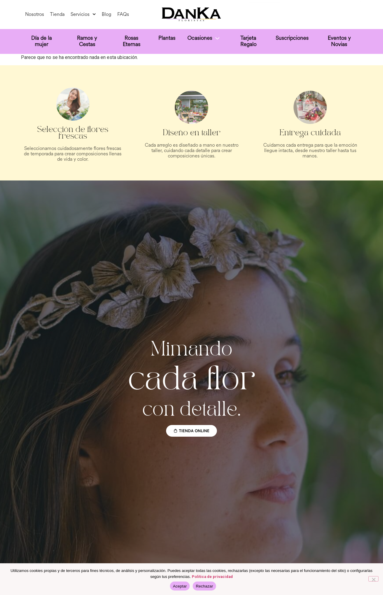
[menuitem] (204, 39)
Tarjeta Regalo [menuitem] (248, 41)
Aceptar (180, 586)
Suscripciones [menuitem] (292, 38)
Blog (106, 14)
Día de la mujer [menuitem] (41, 41)
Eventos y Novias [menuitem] (339, 41)
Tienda (57, 14)
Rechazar (204, 586)
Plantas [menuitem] (166, 38)
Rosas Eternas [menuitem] (131, 41)
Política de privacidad (212, 576)
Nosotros (34, 14)
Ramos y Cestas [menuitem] (87, 41)
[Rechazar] (373, 579)
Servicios (83, 14)
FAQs (123, 14)
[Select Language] (335, 13)
